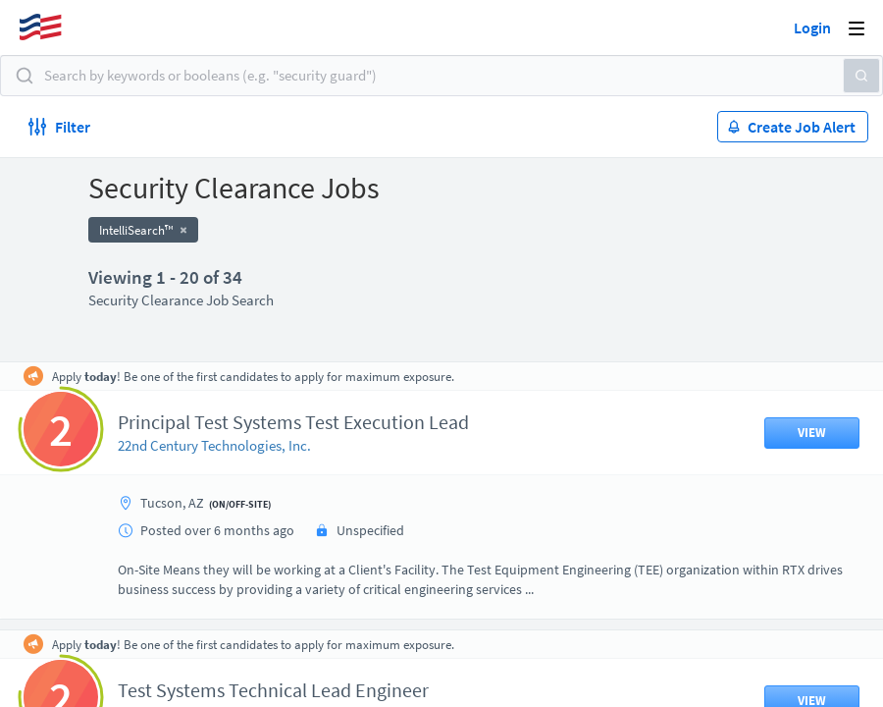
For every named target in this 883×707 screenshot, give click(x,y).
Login (812, 27)
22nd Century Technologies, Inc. (214, 445)
